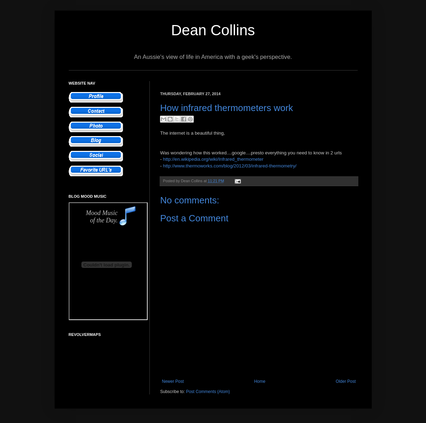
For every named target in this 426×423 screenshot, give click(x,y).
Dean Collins (213, 30)
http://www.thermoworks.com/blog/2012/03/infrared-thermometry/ (230, 165)
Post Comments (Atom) (208, 391)
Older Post (346, 381)
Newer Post (173, 381)
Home (259, 381)
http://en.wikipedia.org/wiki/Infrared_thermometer (213, 159)
